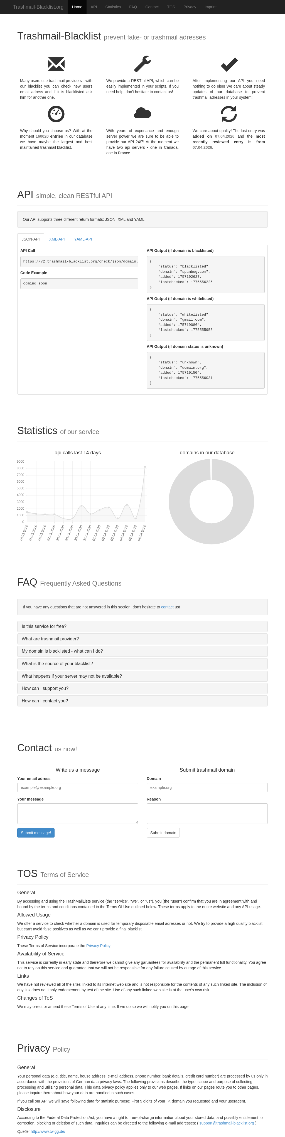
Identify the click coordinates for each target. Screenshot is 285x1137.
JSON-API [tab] (31, 239)
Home (77, 7)
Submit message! (36, 833)
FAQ (133, 7)
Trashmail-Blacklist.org (38, 7)
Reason (154, 799)
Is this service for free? (44, 626)
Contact (152, 7)
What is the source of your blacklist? (57, 663)
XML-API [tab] (57, 239)
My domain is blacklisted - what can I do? (62, 651)
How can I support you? (45, 688)
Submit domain (163, 833)
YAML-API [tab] (83, 239)
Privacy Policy (98, 945)
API (94, 7)
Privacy (189, 7)
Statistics (113, 7)
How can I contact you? (45, 700)
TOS (171, 7)
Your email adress (34, 778)
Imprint (211, 7)
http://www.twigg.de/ (48, 1131)
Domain (154, 778)
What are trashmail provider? (50, 638)
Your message (30, 799)
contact (167, 607)
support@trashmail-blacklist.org (226, 1123)
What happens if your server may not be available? (72, 676)
